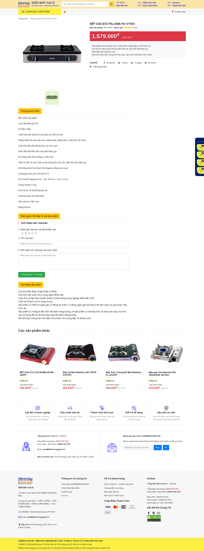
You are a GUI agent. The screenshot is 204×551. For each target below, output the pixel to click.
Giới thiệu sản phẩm (31, 284)
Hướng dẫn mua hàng (114, 488)
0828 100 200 (179, 5)
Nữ (166, 447)
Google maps (179, 11)
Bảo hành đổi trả (111, 492)
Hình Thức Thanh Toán (114, 495)
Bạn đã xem (122, 5)
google (136, 63)
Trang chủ (22, 18)
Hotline (176, 3)
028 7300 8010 (150, 5)
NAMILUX (24, 381)
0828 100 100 (149, 3)
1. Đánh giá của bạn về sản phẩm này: (37, 231)
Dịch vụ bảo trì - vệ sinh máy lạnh (118, 484)
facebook (109, 63)
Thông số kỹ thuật (30, 111)
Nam (158, 447)
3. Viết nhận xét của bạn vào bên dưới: (37, 250)
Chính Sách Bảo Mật (70, 488)
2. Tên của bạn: (26, 238)
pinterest (150, 63)
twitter (123, 63)
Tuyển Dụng (66, 492)
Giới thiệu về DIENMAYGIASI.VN (75, 484)
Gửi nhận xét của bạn (32, 274)
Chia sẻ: (93, 63)
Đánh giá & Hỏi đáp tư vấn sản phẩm (39, 216)
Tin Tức (64, 495)
